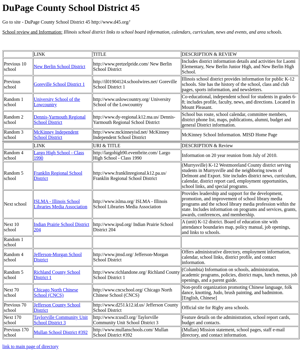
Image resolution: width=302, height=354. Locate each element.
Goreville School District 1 (59, 84)
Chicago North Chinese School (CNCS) (56, 292)
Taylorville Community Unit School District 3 (61, 320)
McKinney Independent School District (56, 135)
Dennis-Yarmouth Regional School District (60, 119)
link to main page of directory (30, 346)
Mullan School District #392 (61, 332)
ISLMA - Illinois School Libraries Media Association (60, 204)
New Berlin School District (60, 66)
